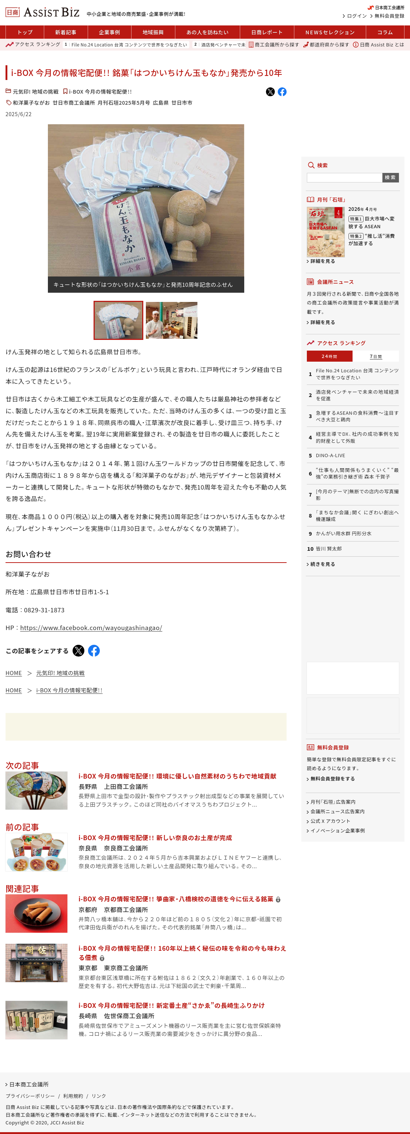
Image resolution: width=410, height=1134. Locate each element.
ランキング (33, 45)
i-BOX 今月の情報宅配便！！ (100, 91)
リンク (98, 1095)
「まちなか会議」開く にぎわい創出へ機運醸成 (357, 515)
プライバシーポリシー (30, 1095)
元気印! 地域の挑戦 (36, 91)
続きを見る (323, 563)
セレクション (330, 32)
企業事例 (109, 32)
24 (329, 355)
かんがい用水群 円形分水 (344, 533)
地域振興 (153, 32)
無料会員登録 (389, 16)
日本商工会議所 (29, 1084)
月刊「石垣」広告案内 (333, 802)
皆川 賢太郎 (329, 548)
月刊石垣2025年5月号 (124, 102)
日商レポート (267, 32)
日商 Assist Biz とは (378, 44)
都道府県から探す (326, 44)
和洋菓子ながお (31, 102)
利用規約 (73, 1095)
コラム (385, 32)
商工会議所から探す (273, 44)
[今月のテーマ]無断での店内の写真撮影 (357, 494)
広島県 (161, 102)
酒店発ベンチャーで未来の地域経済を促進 (243, 44)
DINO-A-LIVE (330, 455)
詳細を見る (323, 260)
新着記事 (66, 32)
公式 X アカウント (331, 820)
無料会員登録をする (333, 778)
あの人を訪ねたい (207, 32)
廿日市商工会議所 (74, 102)
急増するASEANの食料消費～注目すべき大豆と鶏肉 (357, 416)
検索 (390, 177)
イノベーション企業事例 (338, 830)
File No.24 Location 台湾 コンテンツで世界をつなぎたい (129, 44)
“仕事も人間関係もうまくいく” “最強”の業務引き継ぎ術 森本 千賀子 (357, 473)
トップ (25, 32)
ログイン (357, 16)
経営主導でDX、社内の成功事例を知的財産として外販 (357, 437)
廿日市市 (182, 102)
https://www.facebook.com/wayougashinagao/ (91, 627)
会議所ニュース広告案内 (338, 811)
